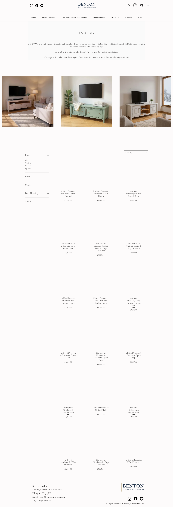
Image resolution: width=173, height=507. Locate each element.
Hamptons (29, 165)
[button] (134, 5)
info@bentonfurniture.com (52, 496)
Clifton (28, 163)
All (26, 160)
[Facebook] (37, 5)
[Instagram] (32, 5)
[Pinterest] (42, 5)
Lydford (28, 168)
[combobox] (136, 152)
